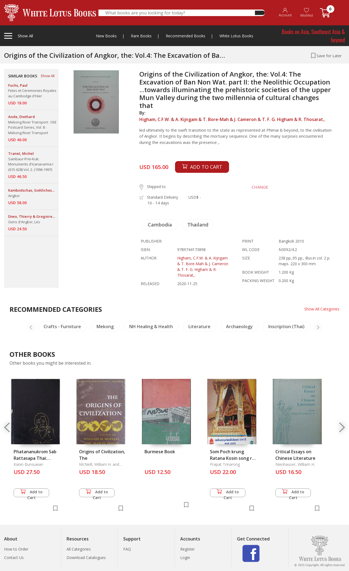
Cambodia (160, 224)
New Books (106, 35)
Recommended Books (185, 35)
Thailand (197, 224)
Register (187, 549)
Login (185, 557)
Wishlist (306, 12)
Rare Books (141, 35)
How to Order (16, 549)
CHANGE (259, 187)
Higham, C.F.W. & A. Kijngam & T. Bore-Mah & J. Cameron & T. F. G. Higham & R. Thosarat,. (232, 119)
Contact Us (14, 557)
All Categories (79, 549)
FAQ (127, 549)
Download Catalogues (86, 557)
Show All (48, 75)
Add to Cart (31, 493)
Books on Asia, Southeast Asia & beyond (313, 36)
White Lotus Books (236, 35)
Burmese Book (160, 452)
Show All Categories (321, 309)
